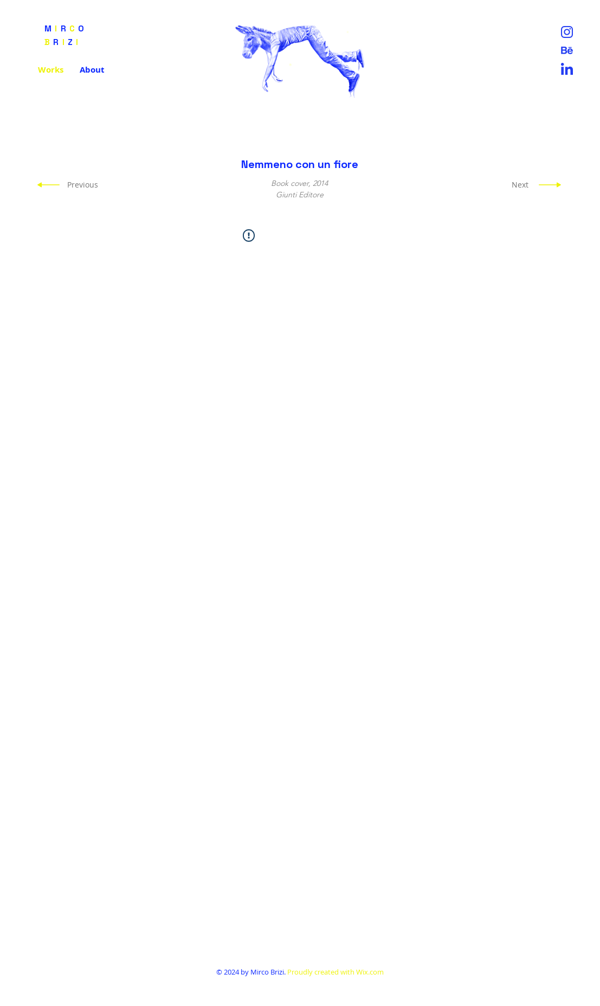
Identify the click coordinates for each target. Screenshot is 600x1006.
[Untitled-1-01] (567, 50)
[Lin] (567, 69)
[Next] (517, 185)
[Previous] (83, 185)
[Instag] (567, 32)
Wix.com (370, 972)
